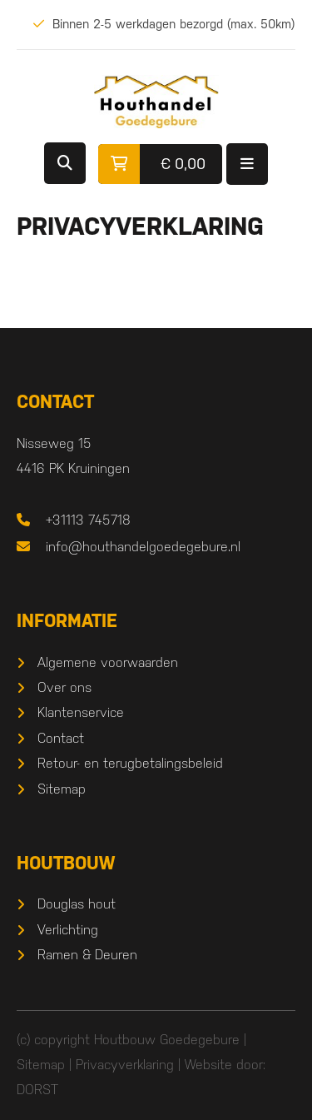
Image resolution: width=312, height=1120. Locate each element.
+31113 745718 (88, 520)
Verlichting (67, 930)
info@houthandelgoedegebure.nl (143, 547)
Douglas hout (76, 904)
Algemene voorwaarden (107, 662)
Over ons (64, 687)
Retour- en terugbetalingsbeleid (130, 763)
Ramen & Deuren (87, 955)
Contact (60, 738)
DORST (37, 1090)
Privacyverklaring (125, 1065)
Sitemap (61, 789)
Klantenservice (80, 712)
